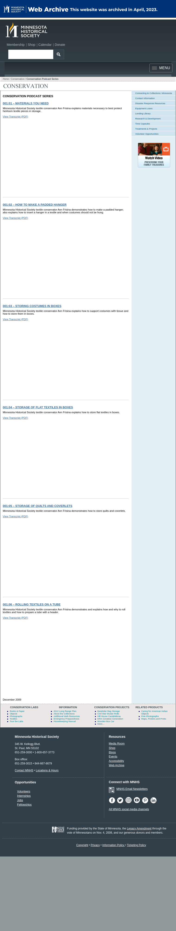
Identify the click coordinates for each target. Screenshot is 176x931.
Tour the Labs (16, 721)
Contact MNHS (24, 770)
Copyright (82, 845)
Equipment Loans (144, 108)
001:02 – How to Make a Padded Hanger (34, 204)
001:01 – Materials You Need (26, 103)
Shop (31, 45)
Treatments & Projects (146, 128)
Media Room (117, 743)
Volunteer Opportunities (146, 134)
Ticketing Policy (136, 845)
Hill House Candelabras (109, 716)
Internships (24, 796)
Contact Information (145, 98)
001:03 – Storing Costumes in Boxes (32, 306)
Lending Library (143, 113)
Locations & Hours (47, 770)
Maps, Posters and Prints (153, 718)
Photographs (16, 716)
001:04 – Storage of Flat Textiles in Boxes (38, 407)
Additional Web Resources (66, 716)
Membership (16, 45)
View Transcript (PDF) (15, 116)
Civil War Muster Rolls (108, 713)
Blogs (112, 752)
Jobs (20, 800)
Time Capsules (142, 123)
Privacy (95, 845)
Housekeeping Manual (64, 721)
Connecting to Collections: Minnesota (153, 93)
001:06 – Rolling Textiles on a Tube (31, 604)
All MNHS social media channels (129, 809)
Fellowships (24, 804)
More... (100, 724)
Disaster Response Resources (150, 103)
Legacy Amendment (139, 828)
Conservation (18, 79)
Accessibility (116, 761)
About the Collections (64, 713)
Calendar (45, 45)
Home (6, 79)
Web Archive (116, 765)
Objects (13, 713)
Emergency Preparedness (66, 718)
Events (113, 756)
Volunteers (23, 791)
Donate (60, 45)
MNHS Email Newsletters (132, 789)
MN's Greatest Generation (110, 718)
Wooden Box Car (105, 721)
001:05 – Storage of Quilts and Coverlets (37, 506)
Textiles (13, 718)
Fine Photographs (150, 716)
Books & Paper (17, 711)
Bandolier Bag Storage (108, 711)
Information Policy (113, 845)
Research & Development (147, 118)
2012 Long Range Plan (64, 711)
